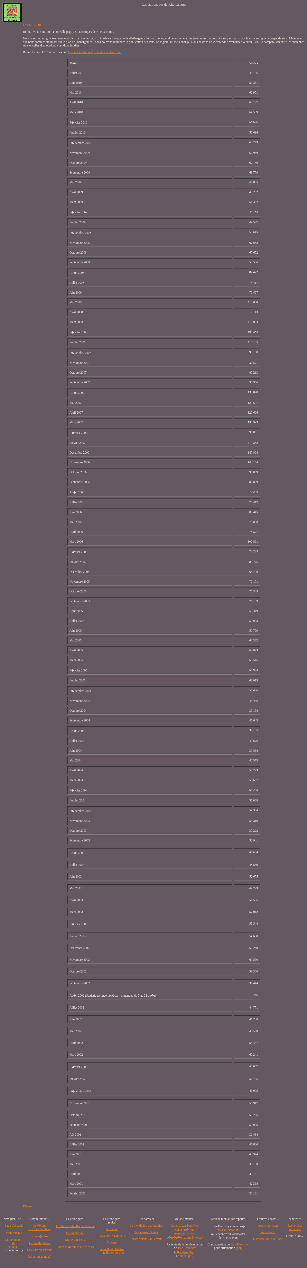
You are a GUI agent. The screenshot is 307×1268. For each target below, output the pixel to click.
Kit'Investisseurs (75, 1239)
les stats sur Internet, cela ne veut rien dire (94, 52)
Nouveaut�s (13, 1232)
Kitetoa (27, 1206)
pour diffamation (228, 1230)
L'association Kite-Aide (268, 1239)
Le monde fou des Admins (146, 1225)
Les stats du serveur (39, 1250)
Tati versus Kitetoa (146, 1232)
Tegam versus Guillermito (146, 1239)
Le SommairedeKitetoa (13, 1243)
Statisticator (267, 1232)
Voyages (112, 1242)
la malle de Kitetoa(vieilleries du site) (112, 1250)
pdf (239, 1248)
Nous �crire (39, 1236)
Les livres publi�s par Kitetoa (75, 1226)
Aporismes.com (268, 1225)
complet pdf (184, 1255)
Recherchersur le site (295, 1227)
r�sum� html (184, 1252)
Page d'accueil (14, 1225)
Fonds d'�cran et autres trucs (75, 1247)
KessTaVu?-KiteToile (112, 1235)
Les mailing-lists (39, 1243)
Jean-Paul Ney (187, 1248)
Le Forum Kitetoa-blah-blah (39, 1227)
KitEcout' (112, 1229)
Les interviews (75, 1233)
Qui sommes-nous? (39, 1256)
